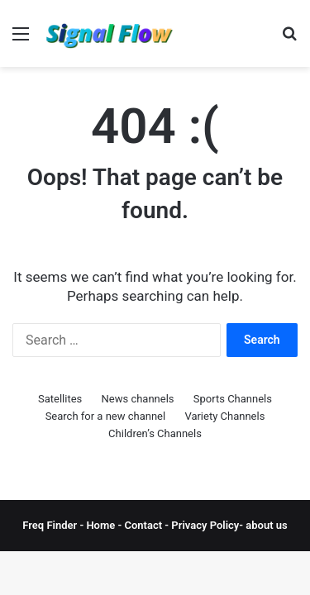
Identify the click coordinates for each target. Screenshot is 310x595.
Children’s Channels (155, 433)
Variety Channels (224, 416)
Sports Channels (232, 399)
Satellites (60, 399)
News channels (138, 399)
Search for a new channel (105, 416)
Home (100, 525)
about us (266, 525)
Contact (145, 525)
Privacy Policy (204, 525)
